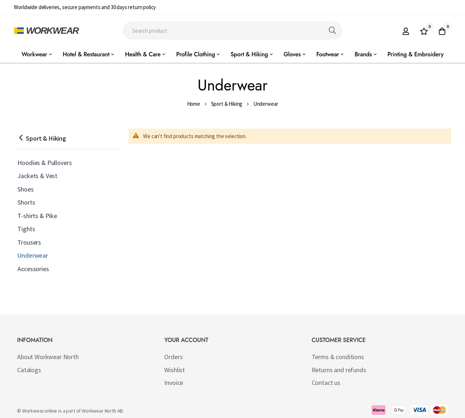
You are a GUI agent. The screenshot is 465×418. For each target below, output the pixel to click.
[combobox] (232, 30)
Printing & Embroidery (416, 54)
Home (193, 103)
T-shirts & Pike (37, 216)
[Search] (332, 30)
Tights (26, 229)
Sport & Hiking (227, 103)
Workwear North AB (102, 410)
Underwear (32, 255)
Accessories (33, 269)
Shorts (26, 202)
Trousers (29, 242)
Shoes (25, 189)
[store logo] (46, 30)
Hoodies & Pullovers (44, 162)
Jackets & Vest (37, 176)
